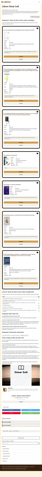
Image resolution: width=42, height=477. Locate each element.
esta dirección (10, 329)
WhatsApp (31, 413)
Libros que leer (21, 437)
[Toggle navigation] (39, 2)
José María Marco (6, 456)
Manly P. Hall (5, 458)
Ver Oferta (21, 56)
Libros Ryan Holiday (7, 422)
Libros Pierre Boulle (7, 425)
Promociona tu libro (11, 468)
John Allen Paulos (6, 453)
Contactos (24, 468)
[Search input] (21, 443)
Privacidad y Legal (19, 468)
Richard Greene (6, 451)
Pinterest (11, 413)
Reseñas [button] (21, 59)
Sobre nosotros (4, 468)
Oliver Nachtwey (6, 448)
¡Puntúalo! (21, 401)
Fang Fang (5, 461)
